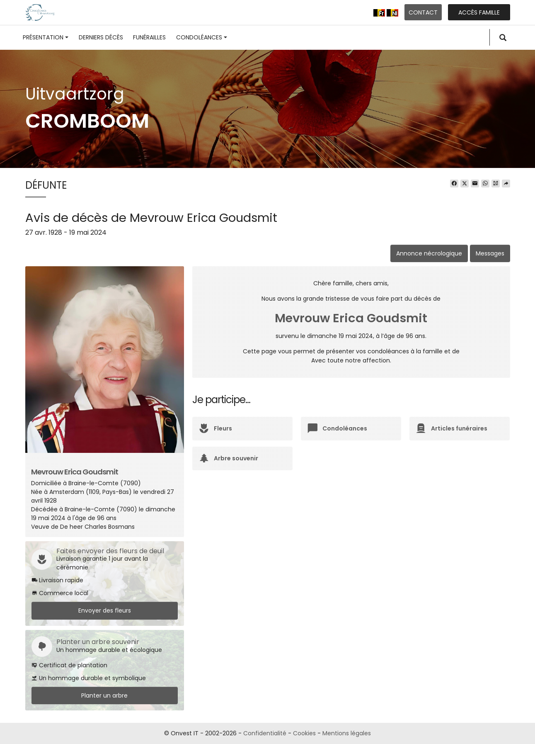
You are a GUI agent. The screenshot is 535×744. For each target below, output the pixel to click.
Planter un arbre (104, 695)
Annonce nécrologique (429, 253)
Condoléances (201, 37)
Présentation (45, 37)
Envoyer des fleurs (104, 610)
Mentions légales (346, 733)
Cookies (304, 733)
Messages (490, 253)
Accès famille (479, 12)
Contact (423, 12)
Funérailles (149, 37)
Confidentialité (264, 733)
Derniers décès (101, 37)
